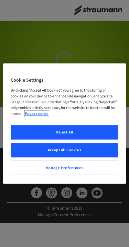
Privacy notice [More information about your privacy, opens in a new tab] (37, 114)
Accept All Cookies (64, 150)
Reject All (64, 132)
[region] (64, 123)
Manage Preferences (64, 167)
